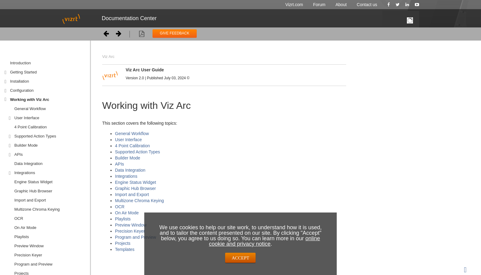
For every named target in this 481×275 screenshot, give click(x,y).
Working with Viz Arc (29, 99)
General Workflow (30, 108)
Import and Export (30, 200)
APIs (18, 154)
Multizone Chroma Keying (37, 209)
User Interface (26, 118)
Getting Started (23, 72)
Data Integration (28, 163)
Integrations (24, 172)
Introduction (20, 63)
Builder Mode (26, 145)
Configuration (22, 90)
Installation (19, 81)
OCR (119, 206)
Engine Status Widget (33, 182)
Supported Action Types (35, 136)
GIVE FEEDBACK (174, 33)
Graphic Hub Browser (33, 191)
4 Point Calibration (30, 127)
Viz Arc (108, 56)
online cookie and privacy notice (264, 241)
